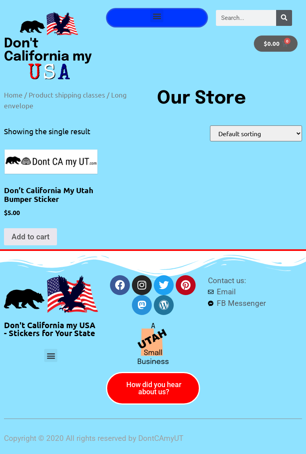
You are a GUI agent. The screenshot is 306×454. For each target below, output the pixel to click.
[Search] (284, 18)
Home (13, 94)
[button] (156, 15)
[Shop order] (256, 133)
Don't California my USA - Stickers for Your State (49, 329)
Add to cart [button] (30, 236)
